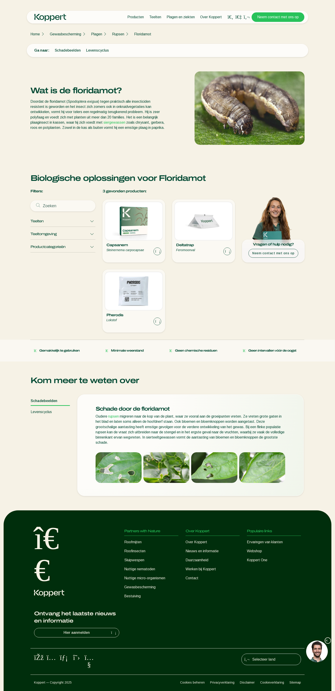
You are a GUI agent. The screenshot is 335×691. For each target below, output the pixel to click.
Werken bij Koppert (201, 569)
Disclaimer (247, 682)
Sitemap (295, 682)
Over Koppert (211, 17)
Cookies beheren (192, 682)
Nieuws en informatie (202, 551)
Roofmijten (133, 542)
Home (35, 34)
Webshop (254, 551)
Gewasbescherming (65, 34)
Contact (192, 578)
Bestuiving (132, 596)
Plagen (96, 34)
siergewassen (114, 122)
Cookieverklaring (272, 682)
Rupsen (118, 34)
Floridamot (142, 34)
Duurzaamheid (197, 560)
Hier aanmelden (90, 632)
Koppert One (257, 560)
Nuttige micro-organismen (144, 578)
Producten (135, 17)
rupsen (113, 416)
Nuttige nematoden (139, 569)
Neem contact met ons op (278, 17)
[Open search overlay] (230, 17)
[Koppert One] (238, 17)
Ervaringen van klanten (265, 542)
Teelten (155, 17)
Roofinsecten (134, 551)
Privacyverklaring (222, 682)
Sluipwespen (134, 560)
